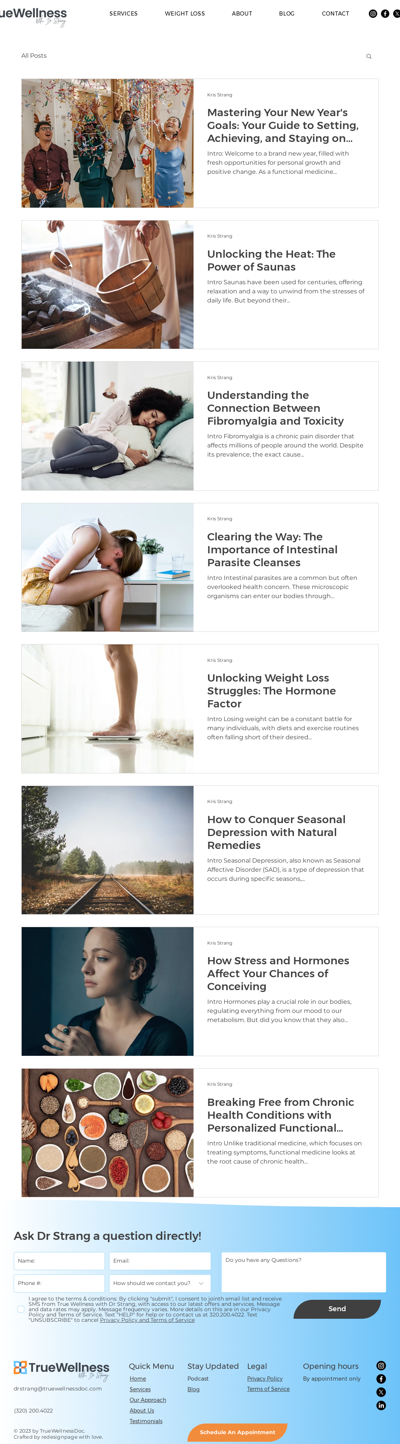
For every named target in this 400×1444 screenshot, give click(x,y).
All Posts (34, 55)
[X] (381, 1392)
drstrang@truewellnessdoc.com (58, 1388)
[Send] (337, 1309)
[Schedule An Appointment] (237, 1433)
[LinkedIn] (381, 1405)
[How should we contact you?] (160, 1283)
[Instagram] (373, 13)
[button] (369, 57)
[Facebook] (385, 13)
